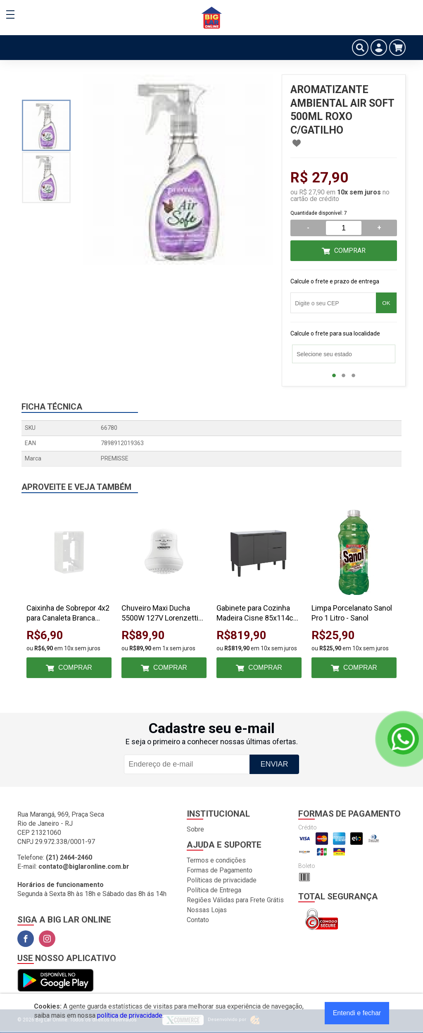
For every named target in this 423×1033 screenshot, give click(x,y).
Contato (198, 920)
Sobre (195, 829)
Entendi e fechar (357, 1012)
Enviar (274, 764)
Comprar (350, 250)
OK (386, 303)
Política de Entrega (214, 890)
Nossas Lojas (207, 910)
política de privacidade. (130, 1015)
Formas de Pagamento (219, 870)
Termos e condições (216, 860)
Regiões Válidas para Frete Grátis (235, 900)
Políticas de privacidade (222, 880)
